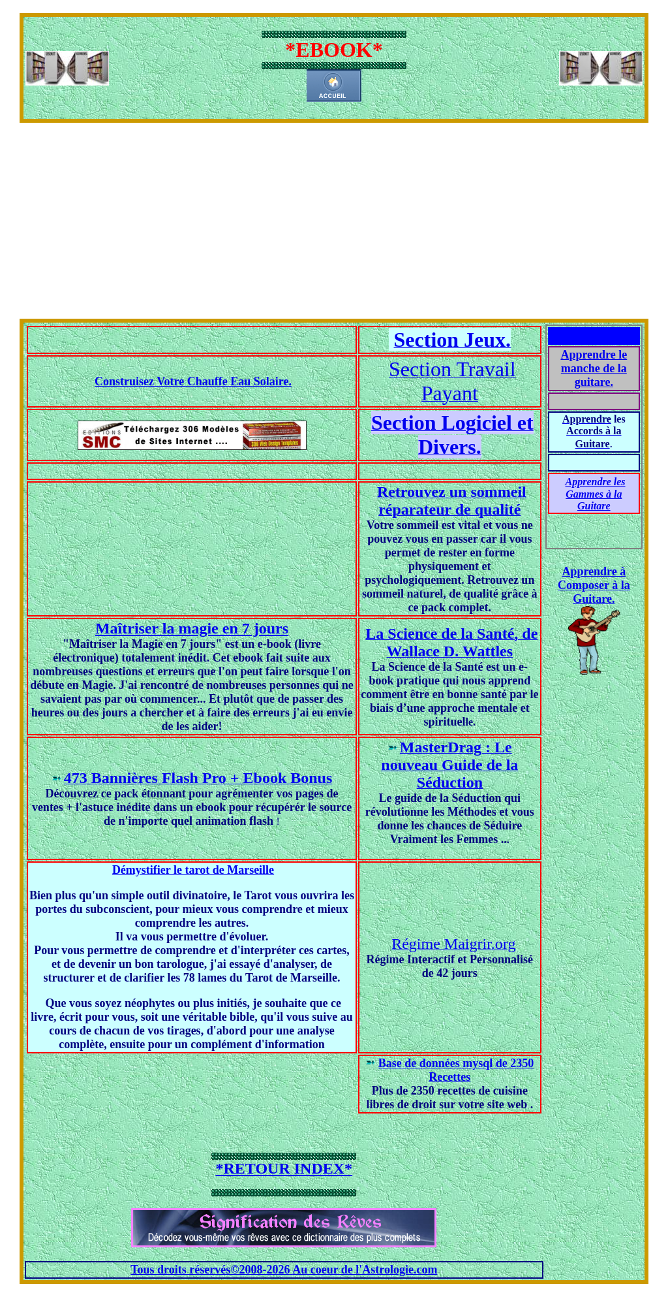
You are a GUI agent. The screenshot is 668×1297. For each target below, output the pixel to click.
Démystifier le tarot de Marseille (193, 869)
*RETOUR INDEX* (284, 1168)
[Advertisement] (334, 220)
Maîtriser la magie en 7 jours (191, 628)
